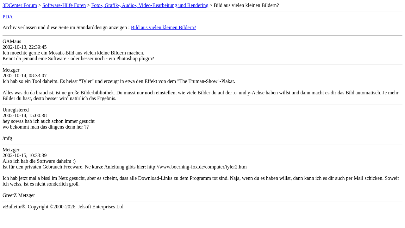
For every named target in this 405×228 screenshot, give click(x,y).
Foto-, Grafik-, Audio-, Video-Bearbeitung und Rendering (149, 5)
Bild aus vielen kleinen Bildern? (163, 27)
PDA (8, 16)
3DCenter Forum (20, 5)
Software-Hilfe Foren (64, 5)
